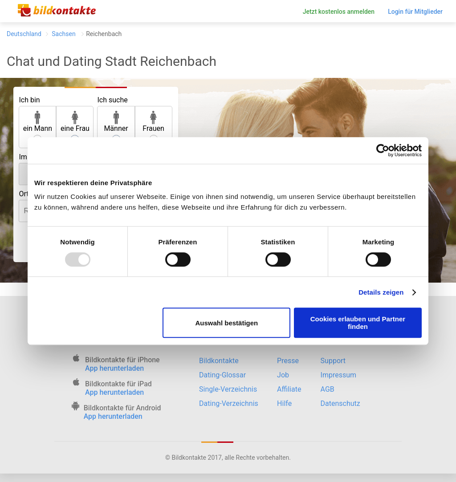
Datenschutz (340, 403)
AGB (327, 389)
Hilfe (284, 403)
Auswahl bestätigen (226, 323)
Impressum (339, 375)
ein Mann (38, 122)
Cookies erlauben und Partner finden (357, 322)
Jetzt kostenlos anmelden (339, 11)
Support (333, 360)
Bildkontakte (219, 360)
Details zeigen (380, 292)
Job (283, 375)
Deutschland (24, 33)
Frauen (153, 122)
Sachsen (63, 33)
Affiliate (289, 389)
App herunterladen (114, 368)
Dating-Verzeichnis (228, 403)
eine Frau (75, 122)
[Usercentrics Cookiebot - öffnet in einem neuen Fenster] (383, 150)
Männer (116, 122)
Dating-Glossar (222, 375)
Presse (288, 360)
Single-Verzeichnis (228, 389)
